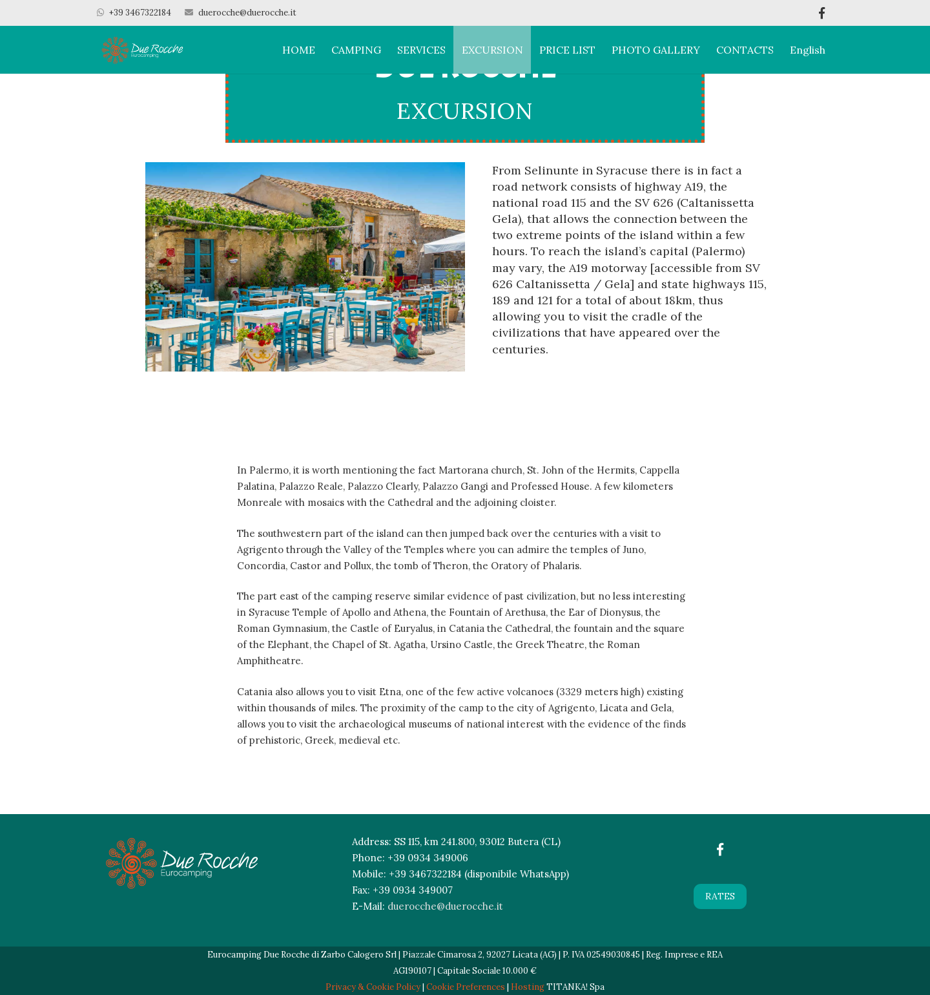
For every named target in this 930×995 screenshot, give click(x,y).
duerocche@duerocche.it (247, 12)
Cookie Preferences (465, 986)
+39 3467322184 (140, 12)
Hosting (527, 986)
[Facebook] (720, 849)
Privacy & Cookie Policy (373, 986)
